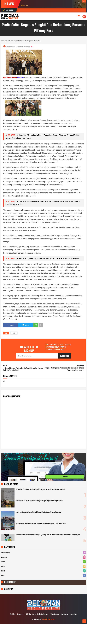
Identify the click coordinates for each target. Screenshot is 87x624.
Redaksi (12, 614)
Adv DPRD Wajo (5, 552)
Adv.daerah (4, 557)
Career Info (73, 614)
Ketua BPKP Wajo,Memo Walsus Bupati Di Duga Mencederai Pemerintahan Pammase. (41, 489)
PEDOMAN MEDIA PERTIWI (48, 619)
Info (14, 333)
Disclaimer (64, 614)
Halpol (3, 571)
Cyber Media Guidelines (40, 614)
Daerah (3, 566)
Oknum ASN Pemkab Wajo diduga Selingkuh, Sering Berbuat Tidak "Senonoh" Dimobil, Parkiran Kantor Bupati (48, 534)
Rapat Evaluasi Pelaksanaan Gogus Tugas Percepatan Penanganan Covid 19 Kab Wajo (41, 523)
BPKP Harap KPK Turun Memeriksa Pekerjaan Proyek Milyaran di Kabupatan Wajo (39, 500)
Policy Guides (54, 614)
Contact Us (20, 614)
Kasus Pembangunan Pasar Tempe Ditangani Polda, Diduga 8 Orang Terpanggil (38, 512)
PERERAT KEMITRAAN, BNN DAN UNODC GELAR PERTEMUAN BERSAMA (48, 258)
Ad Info (28, 614)
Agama (3, 561)
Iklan (2, 575)
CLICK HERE (65, 476)
